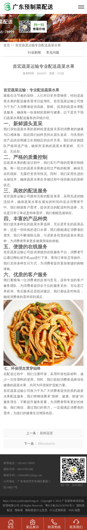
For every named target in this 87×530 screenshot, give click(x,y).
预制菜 (19, 510)
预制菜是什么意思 (36, 510)
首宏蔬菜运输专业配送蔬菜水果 (38, 45)
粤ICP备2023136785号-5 (59, 505)
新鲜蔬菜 (46, 433)
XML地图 (74, 510)
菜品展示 (32, 524)
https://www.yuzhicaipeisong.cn (21, 501)
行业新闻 (34, 52)
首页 (6, 45)
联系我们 (76, 524)
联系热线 (54, 524)
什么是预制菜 (57, 510)
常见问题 (52, 52)
